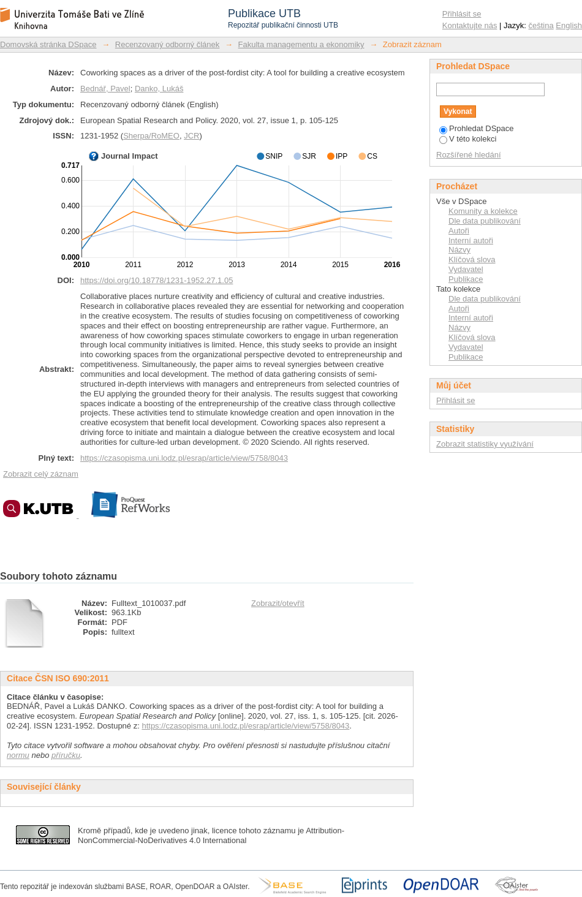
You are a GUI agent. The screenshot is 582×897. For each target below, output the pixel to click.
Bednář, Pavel (105, 88)
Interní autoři (470, 240)
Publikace (465, 279)
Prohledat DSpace (476, 128)
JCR (191, 135)
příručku (65, 755)
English (569, 25)
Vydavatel (465, 269)
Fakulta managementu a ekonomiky (301, 44)
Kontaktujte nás (469, 25)
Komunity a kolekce (483, 211)
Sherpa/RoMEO (151, 135)
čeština (541, 25)
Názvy (459, 249)
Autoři (458, 230)
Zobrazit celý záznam (40, 474)
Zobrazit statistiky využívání (485, 444)
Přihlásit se (462, 13)
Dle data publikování (484, 220)
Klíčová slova (472, 259)
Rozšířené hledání (468, 154)
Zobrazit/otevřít (277, 603)
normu (18, 755)
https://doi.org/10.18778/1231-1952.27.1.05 (156, 280)
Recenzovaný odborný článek (167, 44)
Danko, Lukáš (159, 88)
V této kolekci (467, 138)
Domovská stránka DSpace (48, 44)
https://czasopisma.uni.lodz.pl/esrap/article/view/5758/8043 (184, 458)
